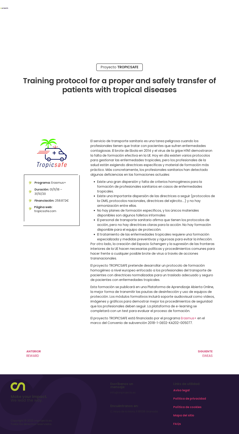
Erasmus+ (189, 318)
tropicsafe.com (45, 211)
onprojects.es (43, 421)
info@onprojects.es (123, 392)
